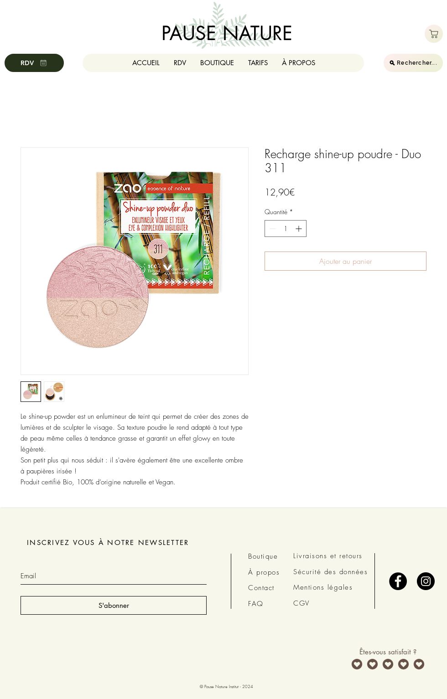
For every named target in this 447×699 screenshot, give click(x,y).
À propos (264, 572)
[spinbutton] (285, 228)
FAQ (256, 603)
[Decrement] (271, 228)
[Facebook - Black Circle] (398, 581)
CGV (301, 603)
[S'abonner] (114, 605)
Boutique (263, 556)
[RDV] (34, 63)
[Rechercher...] (413, 63)
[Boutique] (434, 34)
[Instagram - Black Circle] (426, 581)
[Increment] (299, 228)
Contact (261, 587)
